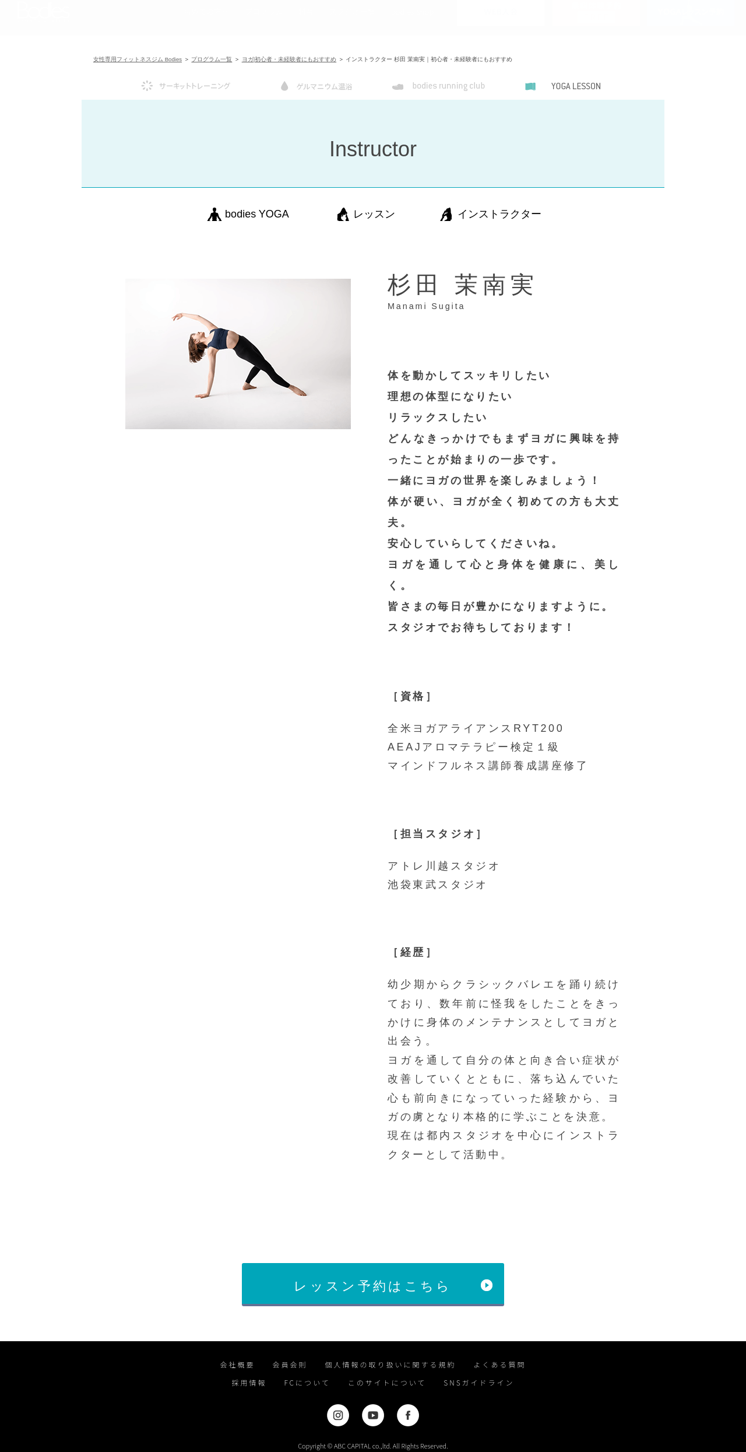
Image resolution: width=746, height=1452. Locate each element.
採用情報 (248, 1382)
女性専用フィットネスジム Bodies (137, 59)
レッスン (374, 214)
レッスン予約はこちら (373, 1286)
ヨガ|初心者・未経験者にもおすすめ (289, 59)
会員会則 (289, 1364)
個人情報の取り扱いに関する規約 (390, 1364)
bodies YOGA (257, 214)
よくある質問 (500, 1364)
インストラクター (499, 214)
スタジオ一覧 (352, 23)
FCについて (307, 1382)
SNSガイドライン (479, 1382)
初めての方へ (206, 23)
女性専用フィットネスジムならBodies (43, 23)
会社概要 (237, 1364)
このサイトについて (387, 1382)
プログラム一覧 (211, 59)
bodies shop (412, 23)
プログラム (264, 23)
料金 (306, 23)
